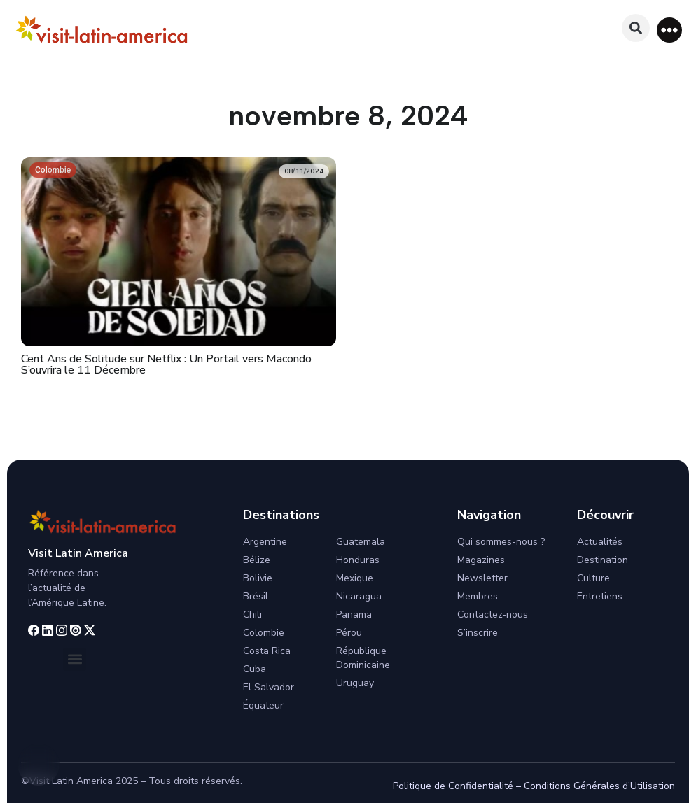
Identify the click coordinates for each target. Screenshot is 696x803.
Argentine (265, 541)
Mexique (354, 578)
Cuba (254, 669)
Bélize (256, 560)
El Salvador (268, 687)
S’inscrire (477, 632)
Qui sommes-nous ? (501, 541)
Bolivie (257, 578)
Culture (593, 578)
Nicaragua (359, 596)
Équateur (263, 705)
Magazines (481, 560)
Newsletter (482, 578)
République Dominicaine (363, 657)
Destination (602, 560)
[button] (669, 30)
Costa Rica (267, 651)
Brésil (255, 596)
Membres (477, 596)
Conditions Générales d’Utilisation (599, 786)
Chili (252, 614)
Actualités (599, 541)
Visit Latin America (78, 553)
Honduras (358, 560)
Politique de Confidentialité (453, 786)
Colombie (53, 170)
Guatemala (360, 541)
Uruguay (355, 683)
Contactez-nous (492, 614)
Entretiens (599, 596)
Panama (354, 614)
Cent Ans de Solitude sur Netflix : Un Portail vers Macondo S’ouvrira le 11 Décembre (166, 364)
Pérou (349, 632)
